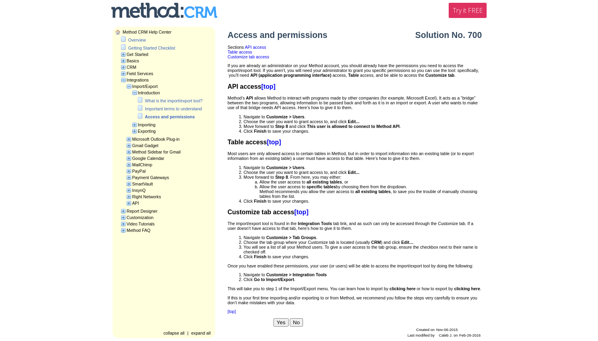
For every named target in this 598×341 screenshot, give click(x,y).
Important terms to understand (173, 108)
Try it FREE (468, 10)
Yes (281, 322)
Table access (240, 52)
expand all (201, 333)
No (296, 322)
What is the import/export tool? (174, 100)
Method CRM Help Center (147, 32)
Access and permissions (170, 116)
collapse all (173, 333)
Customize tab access (248, 56)
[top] (268, 86)
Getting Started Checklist (151, 48)
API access (255, 47)
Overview (137, 40)
